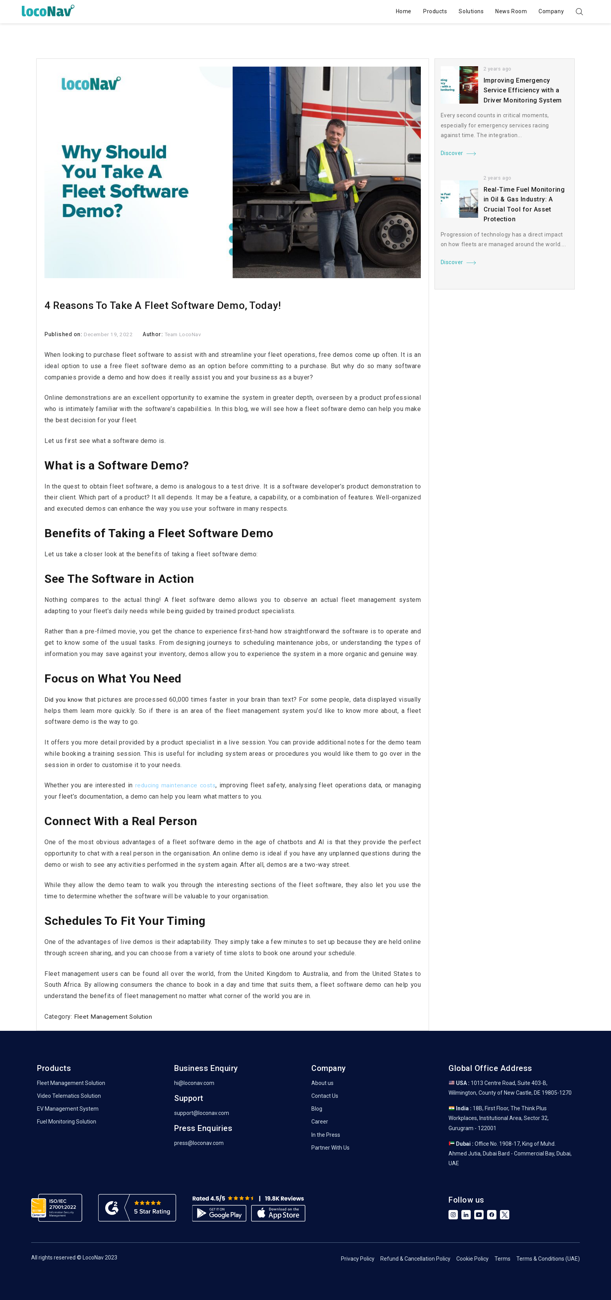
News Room (501, 11)
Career (319, 1121)
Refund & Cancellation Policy (415, 1259)
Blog (316, 1109)
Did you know (64, 699)
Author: (156, 334)
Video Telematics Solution (69, 1096)
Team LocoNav (186, 334)
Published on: (64, 334)
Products (426, 11)
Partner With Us (330, 1148)
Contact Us (324, 1096)
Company (541, 11)
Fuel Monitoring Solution (66, 1121)
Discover (452, 153)
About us (322, 1083)
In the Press (325, 1135)
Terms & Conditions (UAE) (548, 1259)
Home (394, 11)
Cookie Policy (472, 1259)
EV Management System (68, 1109)
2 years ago (498, 69)
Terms (502, 1259)
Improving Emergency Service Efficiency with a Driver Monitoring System (523, 90)
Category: (59, 1016)
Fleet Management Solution (114, 1016)
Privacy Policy (357, 1259)
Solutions (461, 11)
